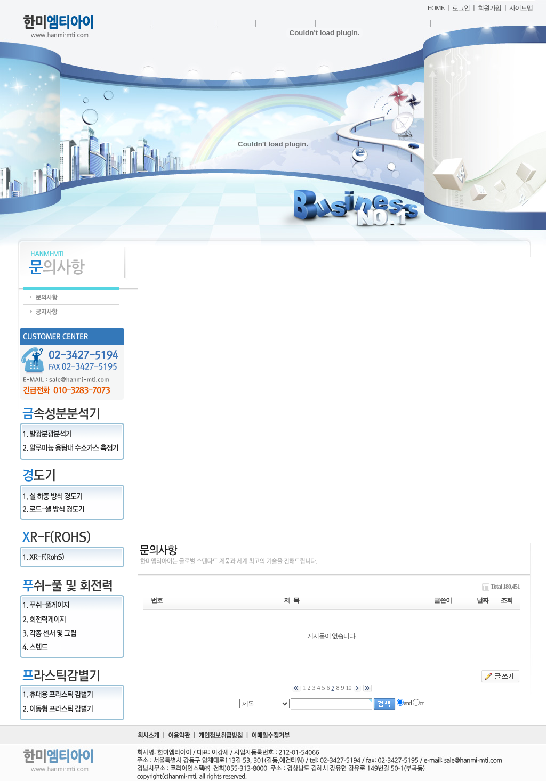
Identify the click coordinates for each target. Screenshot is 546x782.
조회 (506, 600)
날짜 (482, 600)
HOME (436, 8)
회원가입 (489, 8)
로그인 (461, 8)
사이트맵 (521, 8)
